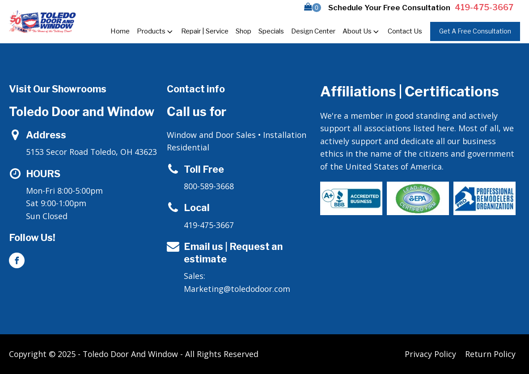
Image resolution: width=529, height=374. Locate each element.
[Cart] (312, 7)
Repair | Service (205, 31)
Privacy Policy (430, 354)
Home (120, 31)
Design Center (313, 31)
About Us (362, 31)
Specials (271, 31)
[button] (312, 7)
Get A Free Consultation (475, 31)
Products (155, 31)
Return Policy (490, 354)
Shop (243, 31)
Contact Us (405, 31)
